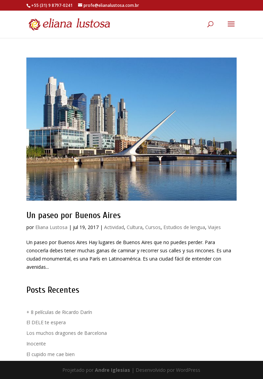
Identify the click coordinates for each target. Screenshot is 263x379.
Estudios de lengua (184, 227)
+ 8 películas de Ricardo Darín (59, 312)
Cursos (153, 227)
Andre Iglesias (112, 370)
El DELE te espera (46, 322)
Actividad (114, 227)
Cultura (134, 227)
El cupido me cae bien (50, 354)
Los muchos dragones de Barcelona (66, 333)
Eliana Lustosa (51, 227)
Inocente (36, 343)
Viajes (214, 227)
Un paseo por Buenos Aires (73, 215)
